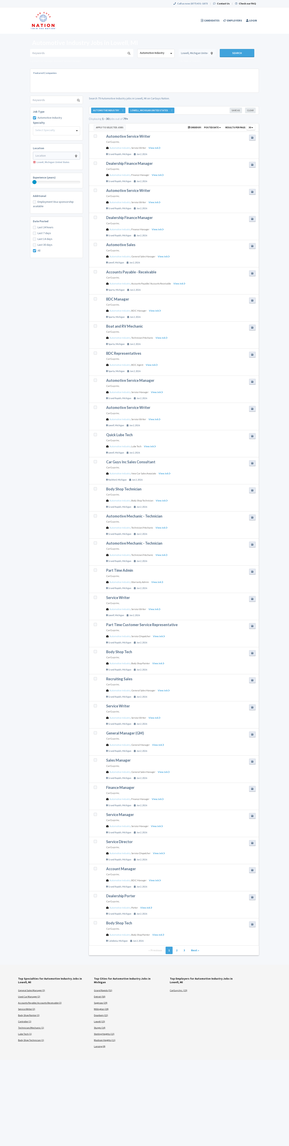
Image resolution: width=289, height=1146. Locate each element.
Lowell (111, 262)
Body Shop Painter (140, 663)
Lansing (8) (99, 1046)
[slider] (35, 182)
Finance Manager (140, 174)
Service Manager (140, 392)
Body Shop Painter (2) (29, 1015)
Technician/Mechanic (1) (31, 1027)
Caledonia (113, 941)
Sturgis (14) (99, 1027)
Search (237, 53)
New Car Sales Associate (143, 473)
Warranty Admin (140, 582)
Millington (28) (101, 1009)
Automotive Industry (50, 117)
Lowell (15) (99, 1021)
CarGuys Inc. (113, 141)
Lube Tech (136, 446)
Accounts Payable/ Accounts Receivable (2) (40, 1002)
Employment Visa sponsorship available (53, 204)
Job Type (38, 111)
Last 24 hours (45, 227)
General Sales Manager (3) (31, 990)
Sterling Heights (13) (104, 1033)
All (39, 250)
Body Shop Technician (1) (31, 1040)
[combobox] (155, 53)
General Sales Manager (143, 256)
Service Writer (138, 147)
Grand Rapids (114, 154)
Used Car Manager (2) (29, 996)
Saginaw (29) (100, 1002)
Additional (39, 196)
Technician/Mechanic (142, 337)
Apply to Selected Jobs (109, 127)
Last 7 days (44, 233)
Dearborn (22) (101, 1015)
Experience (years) (44, 177)
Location (38, 148)
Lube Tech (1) (25, 1033)
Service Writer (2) (26, 1009)
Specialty (39, 122)
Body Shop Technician (142, 500)
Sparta (111, 290)
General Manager (140, 744)
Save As (236, 110)
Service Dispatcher (141, 636)
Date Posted (40, 221)
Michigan (126, 154)
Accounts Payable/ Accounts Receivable (151, 283)
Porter (134, 907)
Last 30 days (45, 245)
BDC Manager (139, 310)
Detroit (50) (99, 996)
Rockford (112, 480)
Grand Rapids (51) (103, 990)
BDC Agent (137, 364)
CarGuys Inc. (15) (178, 990)
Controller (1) (24, 1021)
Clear (250, 110)
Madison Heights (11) (104, 1040)
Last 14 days (45, 239)
